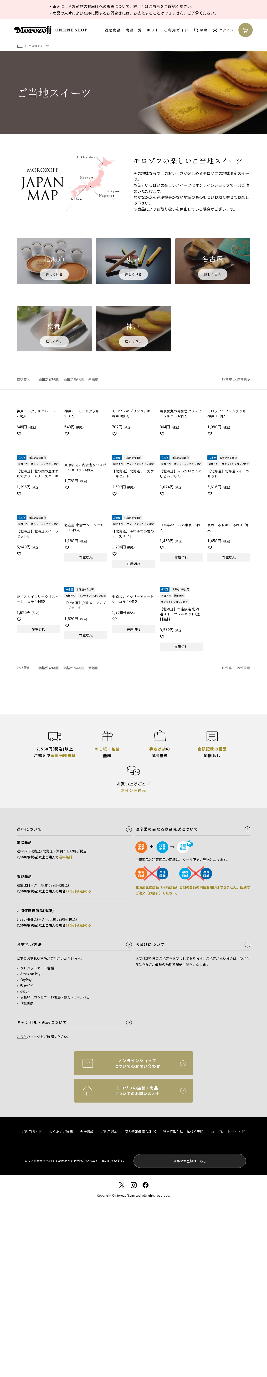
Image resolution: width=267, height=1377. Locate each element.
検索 (203, 30)
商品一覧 (134, 29)
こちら (154, 6)
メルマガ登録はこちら (189, 1161)
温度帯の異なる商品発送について (166, 829)
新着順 (93, 379)
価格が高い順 (73, 379)
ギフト (153, 29)
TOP (19, 46)
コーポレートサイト (226, 1131)
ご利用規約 (109, 1131)
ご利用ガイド (176, 29)
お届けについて (150, 944)
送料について (29, 829)
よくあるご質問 (61, 1131)
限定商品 (112, 29)
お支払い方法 (29, 944)
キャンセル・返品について (42, 1022)
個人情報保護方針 (138, 1131)
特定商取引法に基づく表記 (183, 1131)
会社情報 (86, 1131)
